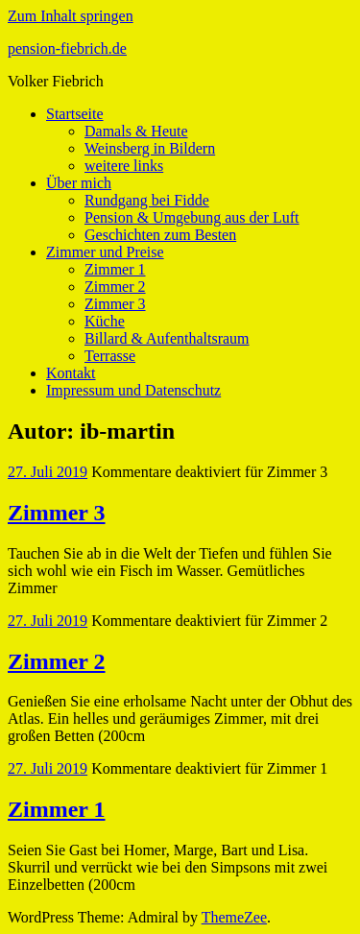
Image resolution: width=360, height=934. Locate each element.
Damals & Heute (136, 131)
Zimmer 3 (115, 304)
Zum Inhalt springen (70, 16)
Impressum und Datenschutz (133, 390)
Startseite (75, 114)
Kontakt (71, 373)
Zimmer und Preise (105, 252)
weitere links (123, 165)
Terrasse (109, 355)
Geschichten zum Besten (160, 235)
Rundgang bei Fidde (146, 200)
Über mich (78, 183)
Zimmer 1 (115, 269)
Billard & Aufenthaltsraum (167, 338)
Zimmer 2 (115, 286)
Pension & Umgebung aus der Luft (192, 217)
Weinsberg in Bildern (149, 148)
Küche (104, 321)
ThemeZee (234, 917)
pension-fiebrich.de (67, 48)
